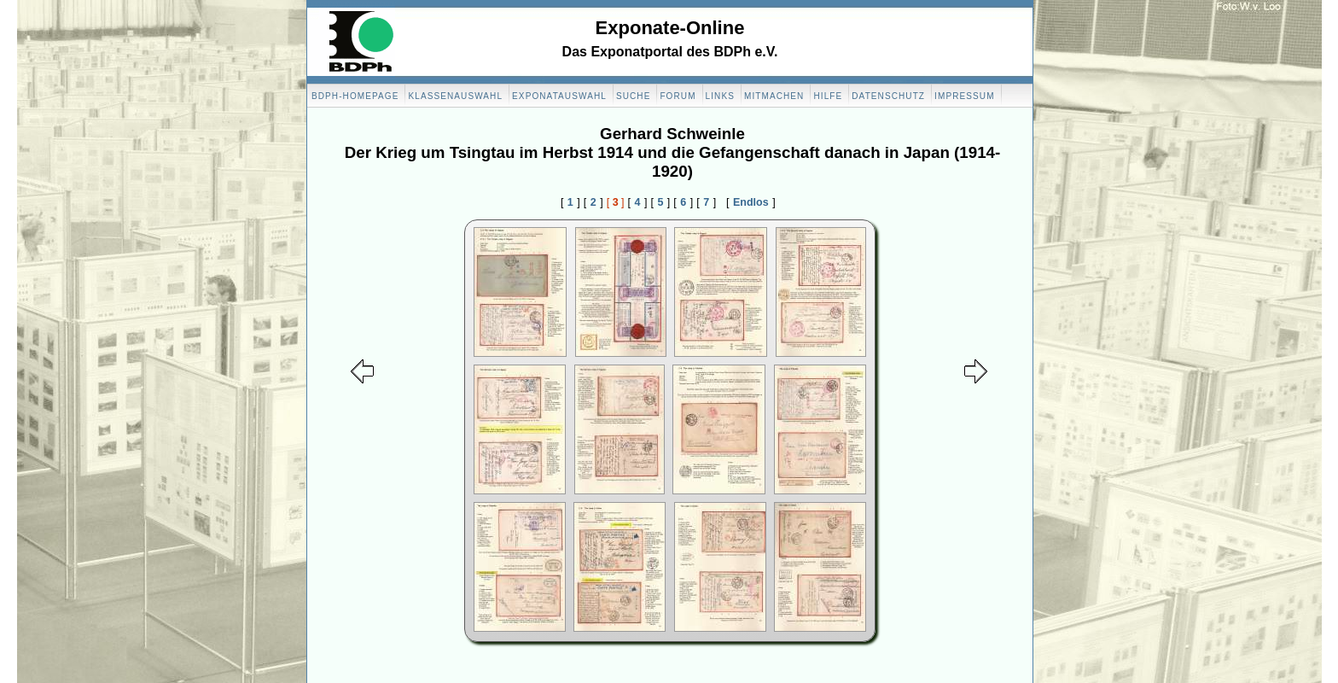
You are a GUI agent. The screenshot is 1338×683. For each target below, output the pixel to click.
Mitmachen (774, 96)
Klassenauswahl (455, 96)
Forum (677, 96)
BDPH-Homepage (354, 96)
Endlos (751, 202)
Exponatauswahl (559, 96)
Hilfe (827, 96)
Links (720, 96)
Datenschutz (888, 96)
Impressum (964, 96)
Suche (633, 96)
